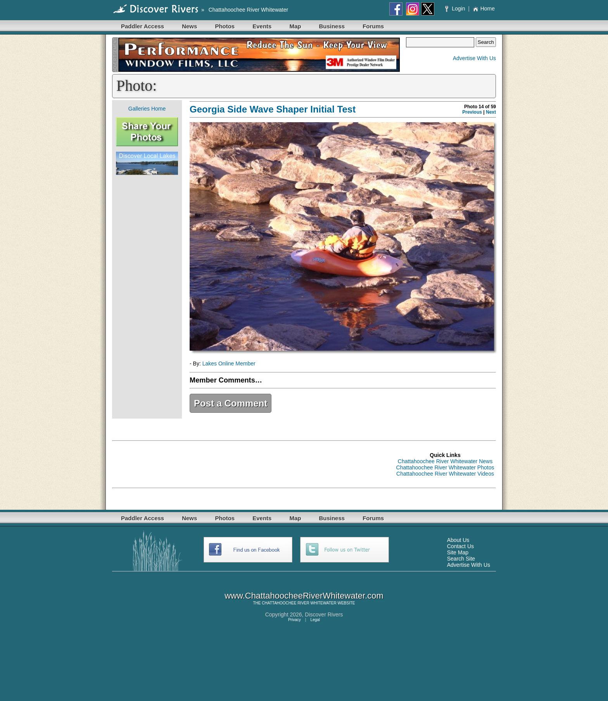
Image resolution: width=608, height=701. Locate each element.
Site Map (457, 552)
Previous (472, 112)
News (189, 26)
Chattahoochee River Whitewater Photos (445, 467)
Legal (315, 620)
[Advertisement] (147, 296)
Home (484, 8)
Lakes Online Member (229, 363)
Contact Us (460, 546)
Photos (225, 26)
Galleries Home (147, 109)
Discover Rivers (324, 614)
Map (295, 26)
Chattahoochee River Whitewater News (445, 461)
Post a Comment (230, 403)
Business (332, 26)
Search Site (461, 559)
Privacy (294, 620)
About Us (458, 540)
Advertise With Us (474, 58)
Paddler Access (142, 26)
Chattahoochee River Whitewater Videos (445, 474)
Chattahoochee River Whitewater (248, 10)
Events (261, 26)
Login (455, 8)
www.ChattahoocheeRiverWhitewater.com (304, 596)
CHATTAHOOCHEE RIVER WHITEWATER (299, 603)
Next (491, 112)
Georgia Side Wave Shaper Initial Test (273, 109)
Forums (373, 26)
